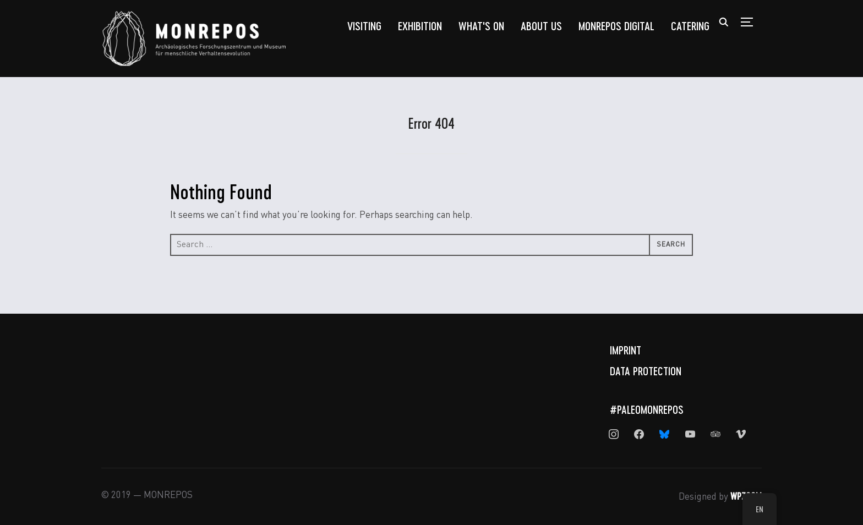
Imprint (625, 350)
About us (541, 25)
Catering (690, 25)
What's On (481, 25)
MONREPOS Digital (616, 25)
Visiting (364, 25)
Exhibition (420, 25)
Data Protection (645, 371)
